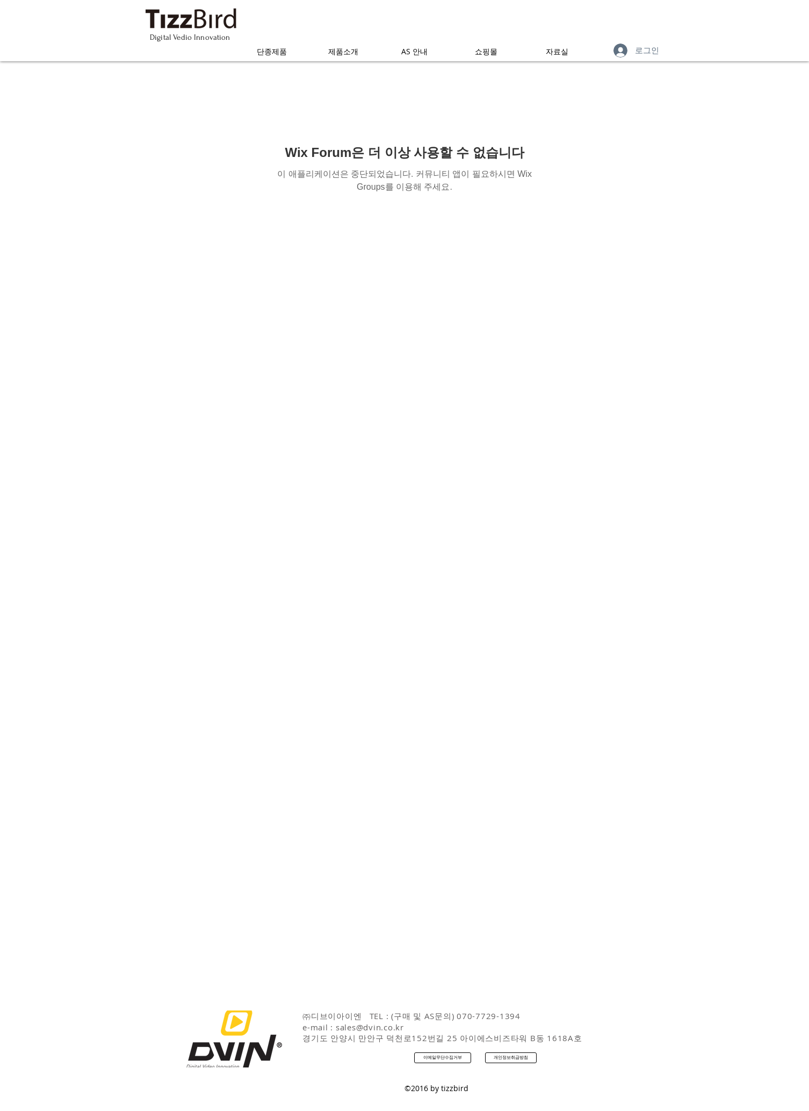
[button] (271, 51)
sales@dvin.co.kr (370, 1027)
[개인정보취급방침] (511, 1057)
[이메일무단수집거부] (442, 1057)
